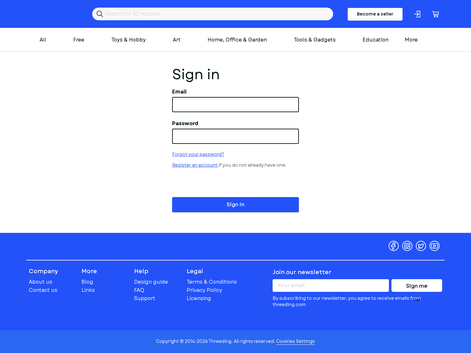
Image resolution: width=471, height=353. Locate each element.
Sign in (235, 204)
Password (185, 123)
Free (78, 39)
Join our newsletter (302, 272)
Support (144, 298)
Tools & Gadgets (315, 39)
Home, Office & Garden (237, 39)
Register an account (195, 165)
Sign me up (417, 287)
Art (177, 39)
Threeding (53, 14)
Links (88, 290)
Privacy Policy (204, 290)
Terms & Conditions (212, 282)
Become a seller (375, 14)
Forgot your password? (198, 154)
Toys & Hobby (128, 39)
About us (40, 282)
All (43, 39)
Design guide (151, 282)
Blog (87, 282)
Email (179, 91)
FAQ (139, 290)
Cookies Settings (295, 341)
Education (376, 39)
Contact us (43, 290)
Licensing (199, 298)
